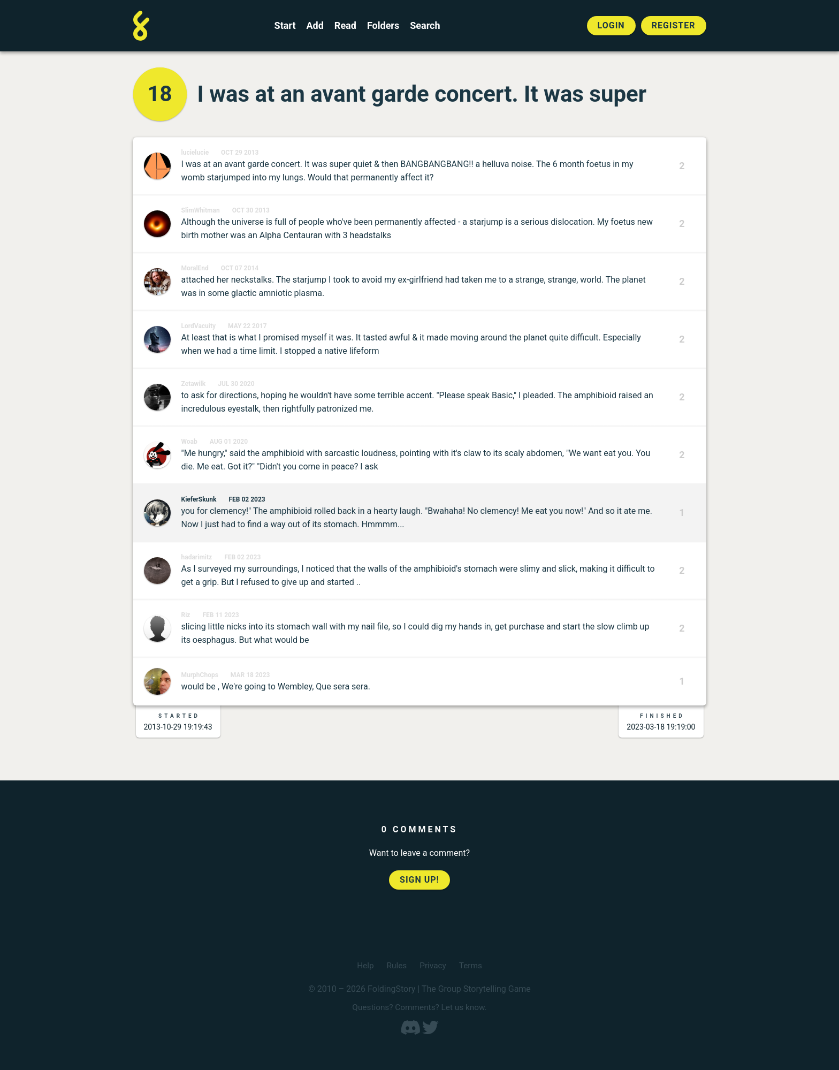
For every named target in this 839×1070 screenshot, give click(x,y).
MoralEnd (195, 268)
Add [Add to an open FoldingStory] (314, 26)
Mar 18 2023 (250, 675)
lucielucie (195, 152)
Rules (395, 965)
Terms (472, 965)
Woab (189, 441)
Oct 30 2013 (251, 210)
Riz (185, 615)
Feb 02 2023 (246, 499)
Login (611, 25)
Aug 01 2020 (229, 441)
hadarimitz (196, 557)
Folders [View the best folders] (383, 26)
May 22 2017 (247, 326)
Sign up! (419, 880)
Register (674, 25)
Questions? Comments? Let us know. (419, 1007)
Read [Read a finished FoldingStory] (345, 26)
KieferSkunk (199, 499)
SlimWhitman (200, 210)
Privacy (433, 965)
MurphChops (199, 675)
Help (364, 965)
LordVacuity (198, 326)
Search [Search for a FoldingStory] (425, 26)
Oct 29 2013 (239, 152)
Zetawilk (193, 384)
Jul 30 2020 (236, 384)
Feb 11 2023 (220, 615)
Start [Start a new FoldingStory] (285, 26)
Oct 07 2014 (239, 268)
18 (160, 94)
